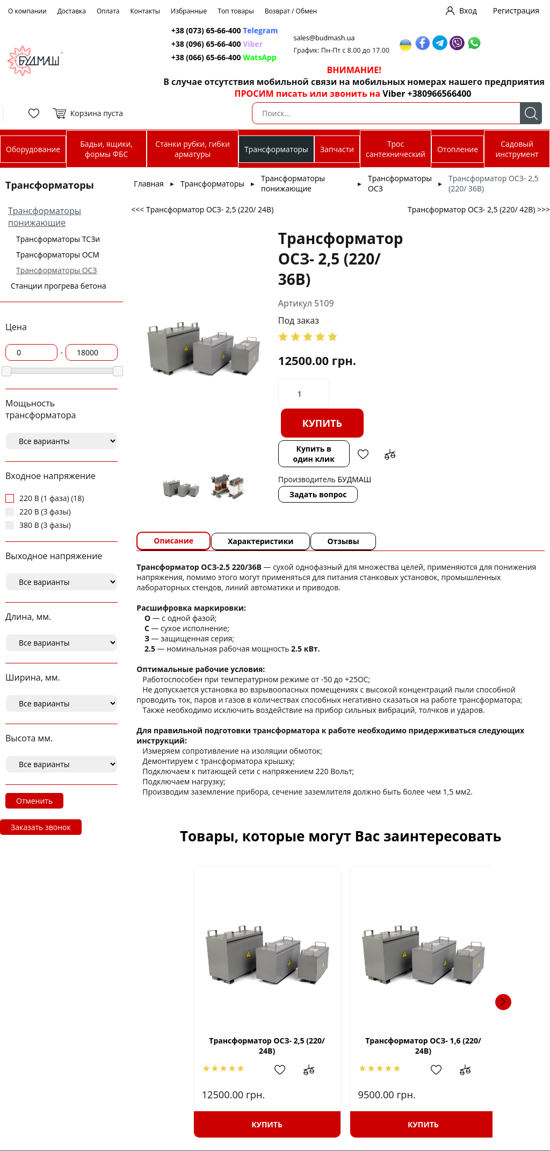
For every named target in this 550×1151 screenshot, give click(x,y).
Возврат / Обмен (291, 11)
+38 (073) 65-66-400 (206, 30)
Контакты (146, 11)
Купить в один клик (313, 454)
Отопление (457, 149)
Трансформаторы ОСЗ (56, 270)
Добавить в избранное (363, 454)
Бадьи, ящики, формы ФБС (106, 149)
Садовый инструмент (516, 149)
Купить (322, 423)
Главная (149, 183)
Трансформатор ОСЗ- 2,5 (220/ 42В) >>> (479, 209)
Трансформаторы (276, 149)
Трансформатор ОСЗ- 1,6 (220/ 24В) (420, 1045)
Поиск (531, 113)
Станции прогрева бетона (58, 286)
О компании (27, 11)
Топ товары (236, 11)
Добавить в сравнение (390, 454)
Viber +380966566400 (426, 93)
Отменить (34, 801)
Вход (468, 10)
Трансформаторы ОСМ (57, 254)
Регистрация (516, 10)
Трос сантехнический (395, 149)
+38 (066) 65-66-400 (206, 57)
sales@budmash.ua (325, 37)
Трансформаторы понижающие (44, 216)
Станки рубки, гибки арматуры (192, 149)
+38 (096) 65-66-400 (206, 44)
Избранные (189, 11)
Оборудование (33, 149)
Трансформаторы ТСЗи (58, 239)
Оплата (108, 11)
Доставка (71, 11)
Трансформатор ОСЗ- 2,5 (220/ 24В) (235, 1045)
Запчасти (337, 149)
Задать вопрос (318, 494)
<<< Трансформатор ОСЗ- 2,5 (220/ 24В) (202, 209)
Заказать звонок (41, 827)
